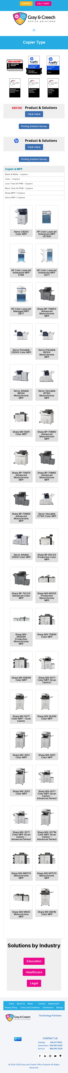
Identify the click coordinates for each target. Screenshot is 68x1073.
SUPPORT (26, 3)
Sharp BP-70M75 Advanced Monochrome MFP (21, 476)
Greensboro (48, 1007)
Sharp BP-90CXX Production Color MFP (47, 557)
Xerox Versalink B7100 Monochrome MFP (46, 394)
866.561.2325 (56, 1048)
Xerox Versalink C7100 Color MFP (46, 515)
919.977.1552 (56, 1042)
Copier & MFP (13, 169)
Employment (53, 1004)
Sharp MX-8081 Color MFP (21, 433)
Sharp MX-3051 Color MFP (21, 792)
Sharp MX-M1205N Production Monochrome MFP (21, 639)
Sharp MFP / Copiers (15, 193)
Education (34, 961)
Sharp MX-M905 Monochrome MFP (21, 914)
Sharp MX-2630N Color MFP (46, 717)
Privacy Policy (11, 1007)
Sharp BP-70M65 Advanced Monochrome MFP (47, 476)
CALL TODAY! (43, 3)
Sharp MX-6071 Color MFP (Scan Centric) (47, 680)
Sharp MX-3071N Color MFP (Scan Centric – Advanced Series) (47, 836)
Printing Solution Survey (34, 126)
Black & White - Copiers (16, 174)
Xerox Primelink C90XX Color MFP (21, 351)
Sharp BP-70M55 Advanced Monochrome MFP (21, 517)
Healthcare (34, 972)
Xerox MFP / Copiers (15, 197)
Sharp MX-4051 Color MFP (46, 756)
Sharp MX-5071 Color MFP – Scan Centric (21, 718)
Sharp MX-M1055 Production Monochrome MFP (46, 597)
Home (11, 1004)
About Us (21, 1004)
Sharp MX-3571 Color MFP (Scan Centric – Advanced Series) (21, 836)
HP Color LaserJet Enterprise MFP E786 (21, 272)
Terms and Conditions (30, 1007)
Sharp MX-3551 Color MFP (21, 756)
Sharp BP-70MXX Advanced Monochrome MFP (46, 312)
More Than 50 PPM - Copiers (19, 188)
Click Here (34, 114)
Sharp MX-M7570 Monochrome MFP (47, 875)
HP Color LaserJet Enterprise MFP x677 (47, 272)
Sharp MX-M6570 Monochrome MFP (21, 875)
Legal (34, 983)
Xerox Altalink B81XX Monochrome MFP (21, 394)
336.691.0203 (56, 1045)
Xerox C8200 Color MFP (21, 232)
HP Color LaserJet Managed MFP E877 (21, 311)
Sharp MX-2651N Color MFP (47, 913)
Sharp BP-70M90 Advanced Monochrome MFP (47, 435)
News (30, 1004)
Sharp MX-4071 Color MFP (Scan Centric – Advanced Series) (47, 795)
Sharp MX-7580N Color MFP (46, 635)
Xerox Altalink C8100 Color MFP (21, 555)
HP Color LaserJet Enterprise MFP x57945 (47, 234)
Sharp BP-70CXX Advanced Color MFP (21, 595)
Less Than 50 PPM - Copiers (19, 183)
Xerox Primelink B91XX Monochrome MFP (46, 353)
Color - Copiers (12, 179)
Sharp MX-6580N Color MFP (21, 678)
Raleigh (59, 1007)
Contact (41, 1004)
